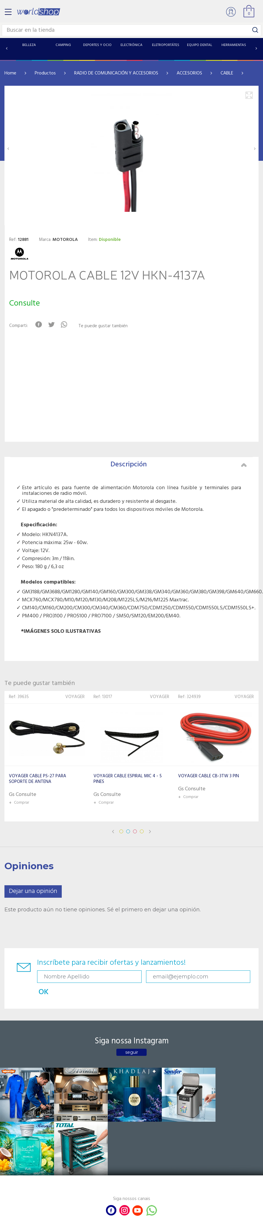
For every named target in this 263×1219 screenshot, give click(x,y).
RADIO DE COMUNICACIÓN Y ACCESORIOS (116, 73)
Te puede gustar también (105, 326)
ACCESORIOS (189, 73)
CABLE (227, 73)
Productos (45, 73)
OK (195, 977)
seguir (131, 1037)
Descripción (178, 464)
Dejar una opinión (33, 891)
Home (10, 73)
